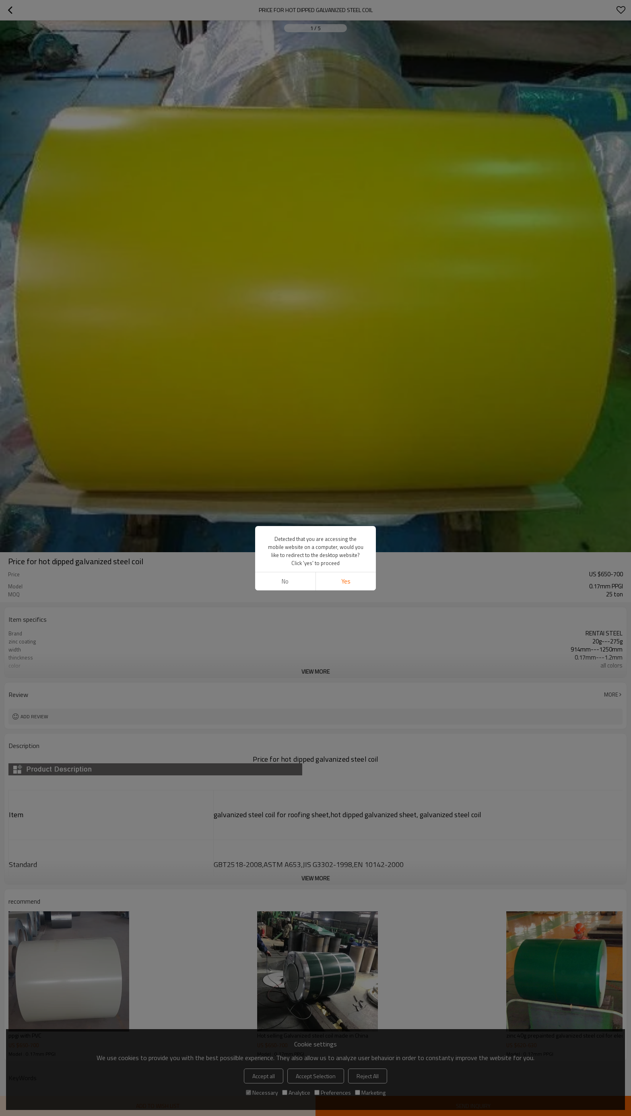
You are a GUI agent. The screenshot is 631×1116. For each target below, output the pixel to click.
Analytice (296, 1092)
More (611, 695)
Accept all (263, 1076)
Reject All (368, 1076)
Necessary (262, 1092)
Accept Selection (316, 1076)
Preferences (332, 1092)
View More (315, 671)
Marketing (370, 1092)
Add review (34, 716)
